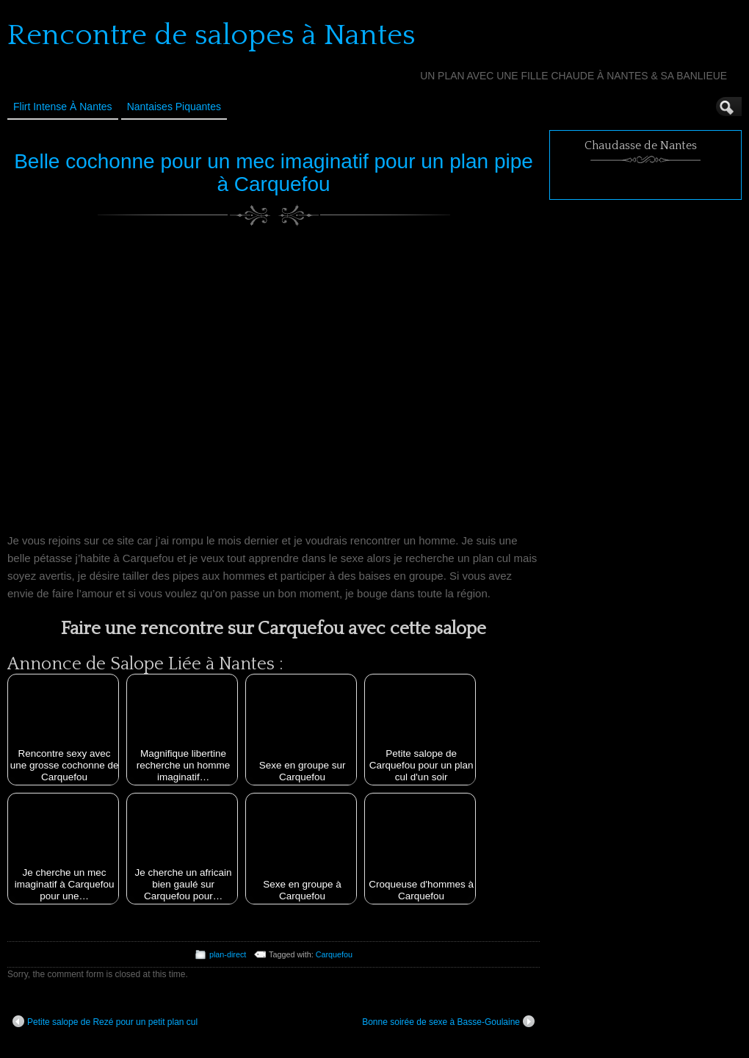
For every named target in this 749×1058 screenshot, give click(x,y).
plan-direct (227, 954)
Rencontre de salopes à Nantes (211, 35)
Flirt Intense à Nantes (62, 106)
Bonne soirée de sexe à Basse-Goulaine (448, 1021)
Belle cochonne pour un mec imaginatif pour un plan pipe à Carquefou (273, 172)
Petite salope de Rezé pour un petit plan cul (105, 1021)
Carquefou (334, 954)
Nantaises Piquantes (174, 106)
